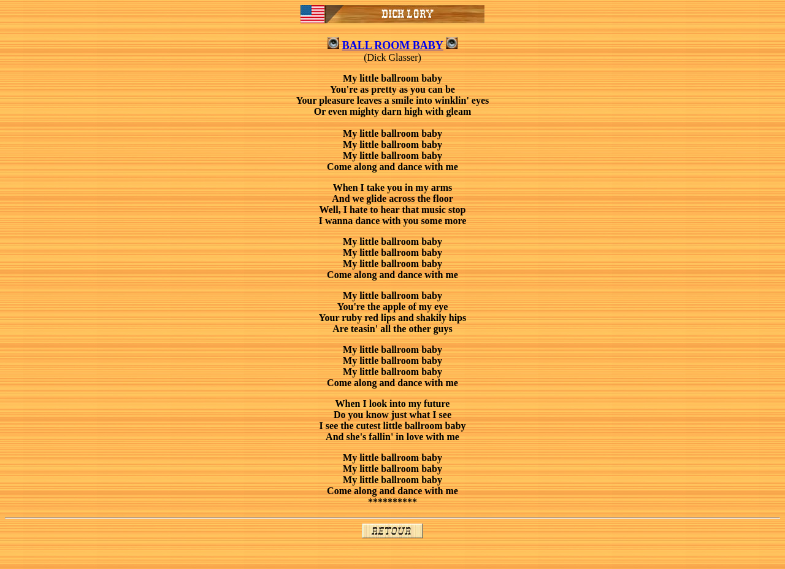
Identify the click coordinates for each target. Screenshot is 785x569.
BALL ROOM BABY (392, 45)
